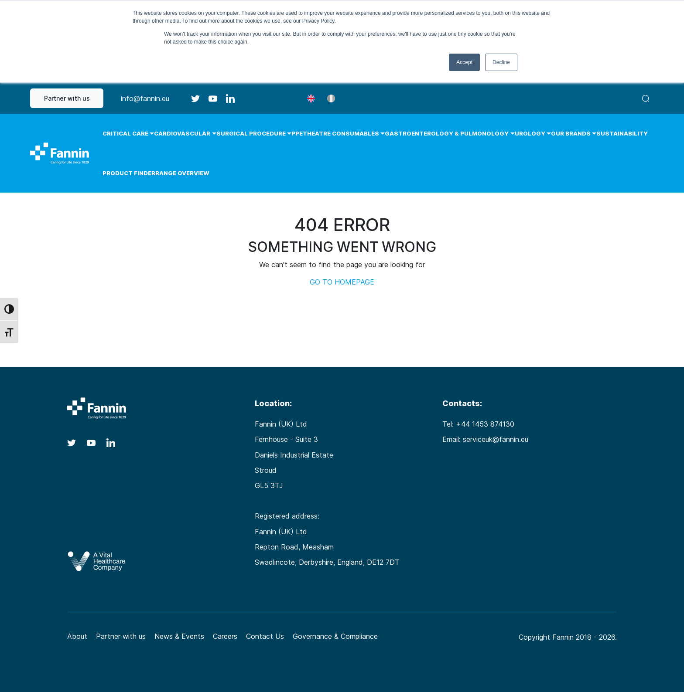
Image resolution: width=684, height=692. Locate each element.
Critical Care (125, 133)
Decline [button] (501, 62)
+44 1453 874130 (485, 424)
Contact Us (265, 636)
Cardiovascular (182, 133)
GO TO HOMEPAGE (342, 282)
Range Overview (182, 173)
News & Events (179, 636)
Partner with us (67, 98)
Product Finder (129, 173)
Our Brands (571, 133)
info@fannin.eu (145, 98)
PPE (297, 133)
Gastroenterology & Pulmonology (447, 133)
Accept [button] (464, 62)
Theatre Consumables (341, 133)
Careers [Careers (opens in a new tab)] (225, 636)
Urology (530, 133)
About (77, 636)
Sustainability (622, 133)
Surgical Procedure (251, 133)
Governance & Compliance (335, 636)
